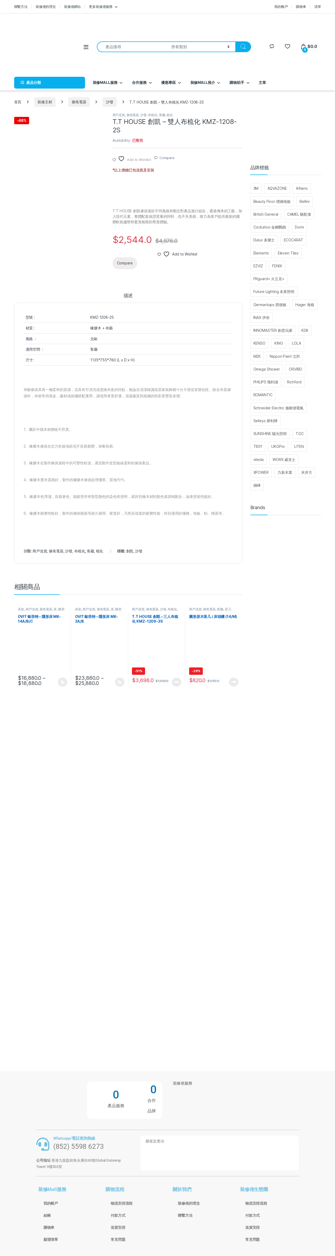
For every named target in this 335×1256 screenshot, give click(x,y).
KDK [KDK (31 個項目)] (305, 330)
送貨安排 (118, 1227)
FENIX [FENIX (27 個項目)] (277, 266)
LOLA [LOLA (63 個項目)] (296, 343)
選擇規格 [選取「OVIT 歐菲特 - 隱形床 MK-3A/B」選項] (119, 682)
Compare (166, 158)
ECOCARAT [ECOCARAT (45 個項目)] (293, 240)
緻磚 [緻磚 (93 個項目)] (257, 485)
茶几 (228, 609)
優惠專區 (168, 82)
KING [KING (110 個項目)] (278, 343)
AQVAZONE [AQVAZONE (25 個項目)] (277, 188)
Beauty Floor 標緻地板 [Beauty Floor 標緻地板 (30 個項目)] (272, 201)
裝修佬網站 (72, 6)
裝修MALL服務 (105, 82)
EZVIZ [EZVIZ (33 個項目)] (258, 266)
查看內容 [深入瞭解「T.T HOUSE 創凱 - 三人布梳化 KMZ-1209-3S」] (176, 682)
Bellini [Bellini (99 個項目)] (304, 201)
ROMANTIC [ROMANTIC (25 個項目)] (263, 395)
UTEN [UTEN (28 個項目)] (299, 446)
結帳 (47, 1215)
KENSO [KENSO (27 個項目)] (259, 343)
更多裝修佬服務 (101, 6)
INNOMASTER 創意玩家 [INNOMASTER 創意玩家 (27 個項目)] (273, 330)
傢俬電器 (79, 102)
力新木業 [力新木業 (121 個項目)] (285, 472)
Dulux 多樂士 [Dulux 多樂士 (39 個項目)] (264, 240)
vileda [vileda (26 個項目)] (258, 459)
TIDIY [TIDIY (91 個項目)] (257, 446)
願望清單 (51, 1239)
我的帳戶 (281, 6)
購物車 (301, 6)
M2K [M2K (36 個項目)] (257, 356)
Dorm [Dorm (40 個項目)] (299, 227)
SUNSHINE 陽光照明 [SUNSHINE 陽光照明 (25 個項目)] (270, 433)
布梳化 (152, 115)
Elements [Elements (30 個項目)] (261, 253)
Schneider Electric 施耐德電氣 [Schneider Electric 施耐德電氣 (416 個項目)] (278, 408)
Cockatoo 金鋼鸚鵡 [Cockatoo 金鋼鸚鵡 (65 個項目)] (269, 227)
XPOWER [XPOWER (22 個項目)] (261, 472)
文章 (262, 82)
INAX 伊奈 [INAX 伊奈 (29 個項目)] (261, 317)
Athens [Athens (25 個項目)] (302, 188)
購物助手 (237, 82)
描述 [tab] (128, 295)
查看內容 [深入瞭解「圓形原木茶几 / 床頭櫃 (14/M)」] (233, 682)
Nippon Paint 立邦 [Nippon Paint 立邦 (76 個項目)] (285, 356)
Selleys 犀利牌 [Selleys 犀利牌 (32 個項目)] (265, 420)
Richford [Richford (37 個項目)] (294, 382)
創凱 (130, 551)
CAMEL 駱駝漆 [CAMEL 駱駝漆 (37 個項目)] (299, 214)
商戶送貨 (119, 115)
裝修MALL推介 (202, 82)
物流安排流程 (121, 1203)
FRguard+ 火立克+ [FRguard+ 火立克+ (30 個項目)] (268, 278)
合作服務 (139, 82)
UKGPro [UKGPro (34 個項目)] (278, 446)
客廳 (162, 115)
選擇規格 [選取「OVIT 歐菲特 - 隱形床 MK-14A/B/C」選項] (62, 682)
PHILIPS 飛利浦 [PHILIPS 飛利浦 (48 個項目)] (265, 382)
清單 (317, 6)
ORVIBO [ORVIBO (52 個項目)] (295, 369)
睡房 (61, 609)
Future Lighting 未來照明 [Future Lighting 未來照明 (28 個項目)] (273, 291)
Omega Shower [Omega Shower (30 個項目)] (266, 369)
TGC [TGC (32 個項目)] (300, 433)
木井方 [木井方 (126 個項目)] (306, 472)
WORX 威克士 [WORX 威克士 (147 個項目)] (284, 459)
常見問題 (118, 1239)
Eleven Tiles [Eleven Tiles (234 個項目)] (288, 253)
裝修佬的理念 (46, 6)
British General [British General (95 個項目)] (265, 214)
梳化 (170, 115)
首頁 (18, 102)
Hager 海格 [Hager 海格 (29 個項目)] (304, 304)
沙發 (109, 102)
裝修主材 (45, 102)
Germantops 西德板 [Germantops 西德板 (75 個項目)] (269, 304)
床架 (21, 609)
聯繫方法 (21, 6)
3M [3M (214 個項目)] (256, 188)
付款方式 (118, 1215)
